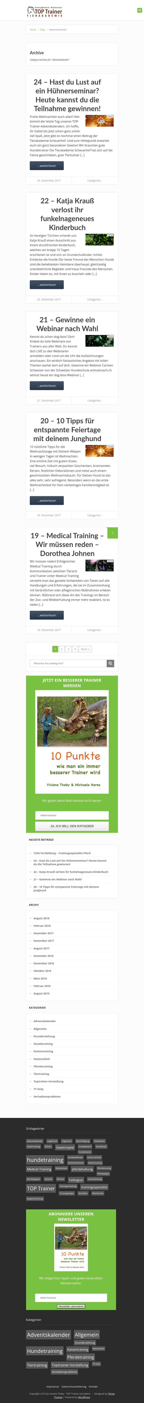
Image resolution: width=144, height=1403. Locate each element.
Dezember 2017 (44, 933)
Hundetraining (43, 1044)
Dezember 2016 (44, 956)
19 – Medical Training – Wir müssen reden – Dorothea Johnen (67, 544)
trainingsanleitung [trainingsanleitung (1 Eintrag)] (68, 1186)
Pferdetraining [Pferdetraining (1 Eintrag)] (104, 1168)
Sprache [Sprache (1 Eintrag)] (48, 1179)
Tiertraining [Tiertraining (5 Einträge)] (37, 1365)
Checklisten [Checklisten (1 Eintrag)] (99, 1141)
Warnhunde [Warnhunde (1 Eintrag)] (97, 1193)
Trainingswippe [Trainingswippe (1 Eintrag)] (67, 1193)
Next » (85, 649)
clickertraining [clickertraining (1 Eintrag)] (33, 1146)
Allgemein (40, 1029)
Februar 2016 (42, 986)
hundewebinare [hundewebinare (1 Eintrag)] (75, 1157)
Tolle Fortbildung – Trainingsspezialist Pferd (62, 853)
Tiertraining (41, 1074)
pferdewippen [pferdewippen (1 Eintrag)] (33, 1179)
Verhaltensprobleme (47, 1096)
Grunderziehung (44, 1036)
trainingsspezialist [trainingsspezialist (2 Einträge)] (94, 1187)
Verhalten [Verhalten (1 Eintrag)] (83, 1193)
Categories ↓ (95, 180)
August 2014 (42, 993)
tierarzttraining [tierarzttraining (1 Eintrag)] (95, 1179)
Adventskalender (45, 1021)
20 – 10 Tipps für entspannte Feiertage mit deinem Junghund (67, 429)
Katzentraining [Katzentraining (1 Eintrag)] (95, 1162)
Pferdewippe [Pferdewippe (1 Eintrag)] (103, 1173)
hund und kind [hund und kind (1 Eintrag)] (94, 1157)
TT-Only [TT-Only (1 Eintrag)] (96, 1364)
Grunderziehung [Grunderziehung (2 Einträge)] (85, 1342)
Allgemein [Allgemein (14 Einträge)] (87, 1334)
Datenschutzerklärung (74, 1386)
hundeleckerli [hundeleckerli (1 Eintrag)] (85, 1146)
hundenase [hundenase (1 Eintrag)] (101, 1146)
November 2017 (44, 940)
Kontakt (93, 1386)
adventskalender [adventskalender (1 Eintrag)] (35, 1141)
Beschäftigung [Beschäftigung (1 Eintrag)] (82, 1141)
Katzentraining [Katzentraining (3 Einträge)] (77, 1349)
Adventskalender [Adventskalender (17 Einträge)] (48, 1334)
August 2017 (42, 948)
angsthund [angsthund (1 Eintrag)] (52, 1141)
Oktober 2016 (42, 971)
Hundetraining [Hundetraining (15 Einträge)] (45, 1350)
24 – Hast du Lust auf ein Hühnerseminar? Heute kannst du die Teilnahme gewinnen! (67, 95)
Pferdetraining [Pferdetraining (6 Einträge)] (80, 1357)
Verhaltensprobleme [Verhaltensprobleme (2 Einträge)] (64, 1372)
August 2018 (42, 918)
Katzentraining (43, 1051)
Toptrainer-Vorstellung (48, 1081)
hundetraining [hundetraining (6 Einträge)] (45, 1160)
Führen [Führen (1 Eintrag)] (48, 1146)
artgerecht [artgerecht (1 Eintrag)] (67, 1141)
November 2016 (44, 963)
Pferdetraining (43, 1066)
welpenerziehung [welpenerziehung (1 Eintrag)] (35, 1198)
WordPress (84, 1397)
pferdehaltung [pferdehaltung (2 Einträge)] (82, 1169)
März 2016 (40, 978)
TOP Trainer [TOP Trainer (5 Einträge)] (41, 1188)
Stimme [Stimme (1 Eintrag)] (60, 1179)
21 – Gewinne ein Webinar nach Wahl (67, 324)
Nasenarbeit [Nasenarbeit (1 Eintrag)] (61, 1168)
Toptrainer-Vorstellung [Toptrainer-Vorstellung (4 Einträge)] (70, 1365)
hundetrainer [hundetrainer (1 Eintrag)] (85, 1152)
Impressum (52, 1386)
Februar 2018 (42, 925)
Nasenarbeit (42, 1059)
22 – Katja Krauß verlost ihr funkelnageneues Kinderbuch (67, 214)
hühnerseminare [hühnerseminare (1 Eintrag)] (76, 1162)
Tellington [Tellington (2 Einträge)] (76, 1180)
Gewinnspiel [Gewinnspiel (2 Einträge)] (65, 1147)
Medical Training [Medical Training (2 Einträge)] (39, 1169)
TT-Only (39, 1089)
